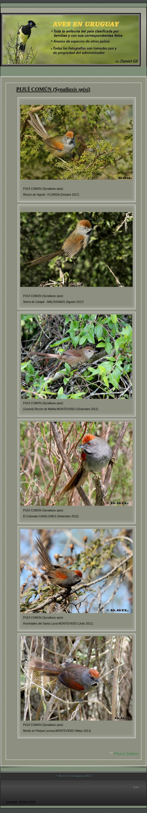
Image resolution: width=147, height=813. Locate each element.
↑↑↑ (136, 787)
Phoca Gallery (126, 753)
